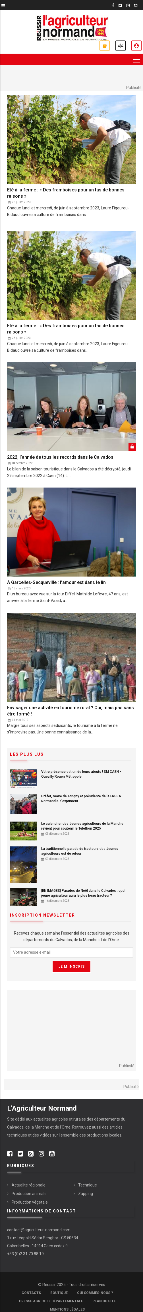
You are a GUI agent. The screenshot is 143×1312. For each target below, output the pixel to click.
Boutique (59, 1293)
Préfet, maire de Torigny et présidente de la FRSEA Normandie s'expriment (81, 798)
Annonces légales (120, 46)
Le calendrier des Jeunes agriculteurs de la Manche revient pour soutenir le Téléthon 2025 (82, 826)
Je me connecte (136, 46)
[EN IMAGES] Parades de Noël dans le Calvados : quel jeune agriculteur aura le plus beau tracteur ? (83, 893)
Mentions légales (67, 1309)
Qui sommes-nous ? (95, 1293)
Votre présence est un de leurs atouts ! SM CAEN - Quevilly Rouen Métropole (81, 774)
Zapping (85, 1193)
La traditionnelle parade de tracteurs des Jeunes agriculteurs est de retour (79, 851)
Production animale (29, 1193)
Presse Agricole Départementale (51, 1301)
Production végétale (30, 1202)
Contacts (31, 1293)
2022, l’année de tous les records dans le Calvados (60, 457)
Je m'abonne (105, 46)
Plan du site (104, 1301)
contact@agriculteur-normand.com (39, 1230)
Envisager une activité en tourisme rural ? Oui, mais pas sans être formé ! (70, 711)
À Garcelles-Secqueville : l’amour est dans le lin (56, 582)
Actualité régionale (28, 1185)
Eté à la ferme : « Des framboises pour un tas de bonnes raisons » (66, 193)
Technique (87, 1185)
